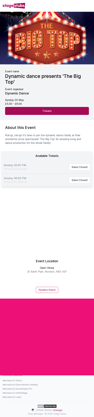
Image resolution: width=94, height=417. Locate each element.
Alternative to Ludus (12, 397)
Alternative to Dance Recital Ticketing (20, 384)
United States (47, 410)
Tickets (47, 111)
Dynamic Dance (47, 289)
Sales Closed (79, 167)
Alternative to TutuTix (12, 380)
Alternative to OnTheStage (15, 393)
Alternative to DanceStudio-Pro (17, 389)
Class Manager (35, 413)
